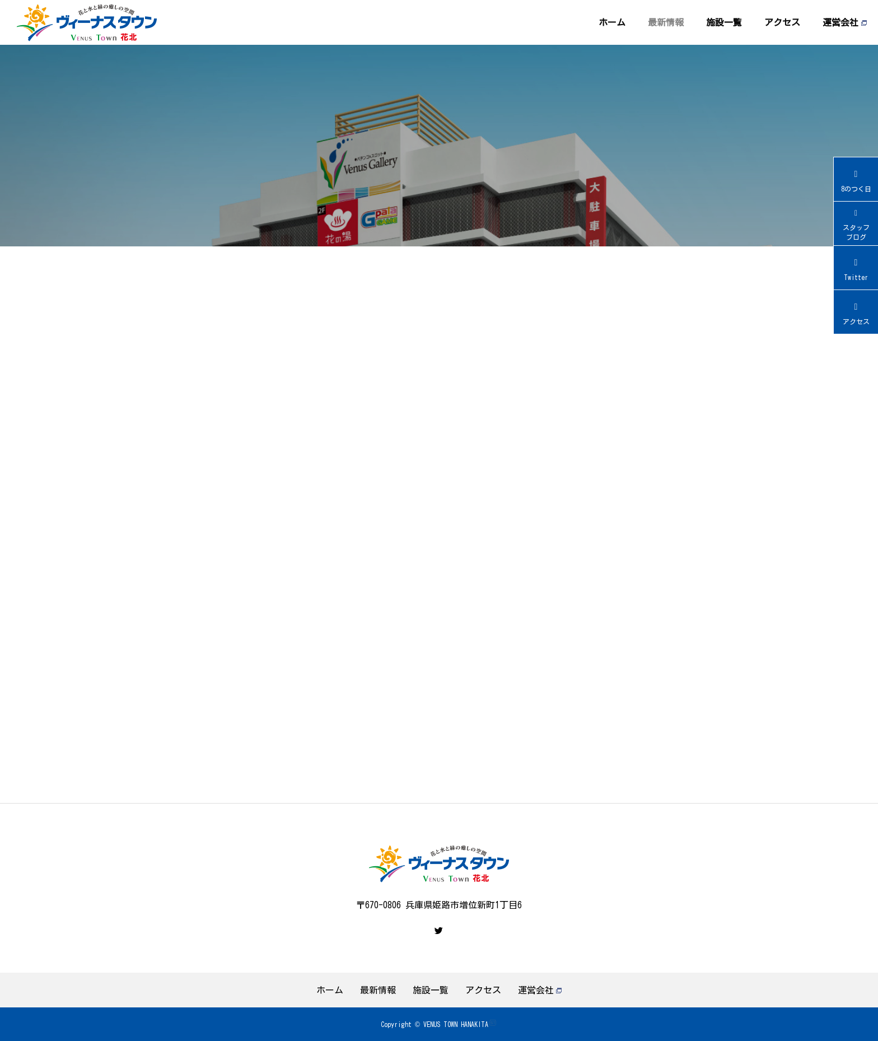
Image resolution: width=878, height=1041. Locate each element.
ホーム (612, 22)
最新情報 (666, 22)
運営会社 (845, 22)
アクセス (782, 22)
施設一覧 (724, 22)
